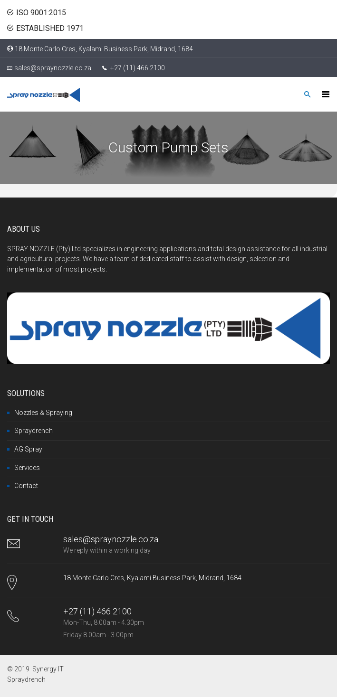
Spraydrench (33, 430)
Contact (26, 486)
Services (27, 467)
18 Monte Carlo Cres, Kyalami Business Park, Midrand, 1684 (104, 49)
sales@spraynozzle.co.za (52, 68)
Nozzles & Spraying (43, 412)
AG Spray (28, 449)
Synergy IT (48, 669)
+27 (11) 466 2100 (137, 68)
